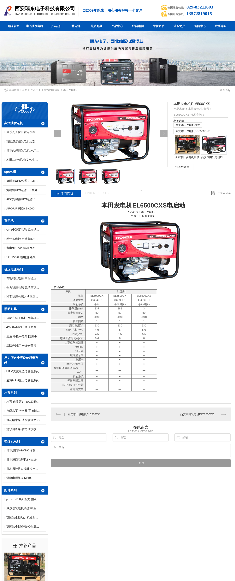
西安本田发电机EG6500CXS (193, 131)
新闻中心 (200, 26)
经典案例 (138, 26)
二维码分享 (224, 193)
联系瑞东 (220, 26)
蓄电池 (76, 26)
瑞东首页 (14, 26)
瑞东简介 (179, 26)
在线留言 (182, 167)
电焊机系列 (12, 441)
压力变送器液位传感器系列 (21, 360)
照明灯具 (96, 26)
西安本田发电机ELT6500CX (214, 157)
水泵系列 (10, 392)
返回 (225, 89)
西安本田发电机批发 (188, 124)
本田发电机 (70, 89)
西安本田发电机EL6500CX (84, 414)
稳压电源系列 (13, 269)
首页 (24, 89)
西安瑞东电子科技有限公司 (45, 8)
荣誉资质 (158, 26)
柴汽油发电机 (34, 26)
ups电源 (55, 26)
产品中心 (117, 26)
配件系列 (10, 490)
